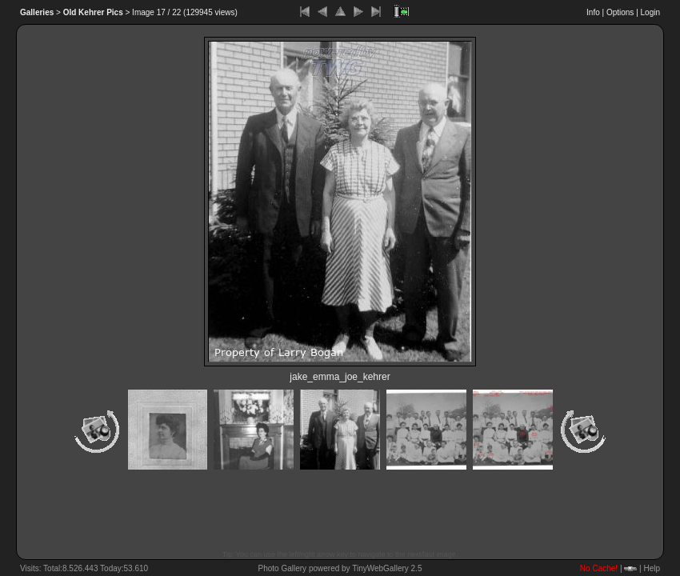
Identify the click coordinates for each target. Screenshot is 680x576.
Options (620, 12)
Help (651, 568)
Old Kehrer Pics (93, 12)
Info (593, 12)
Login (650, 12)
